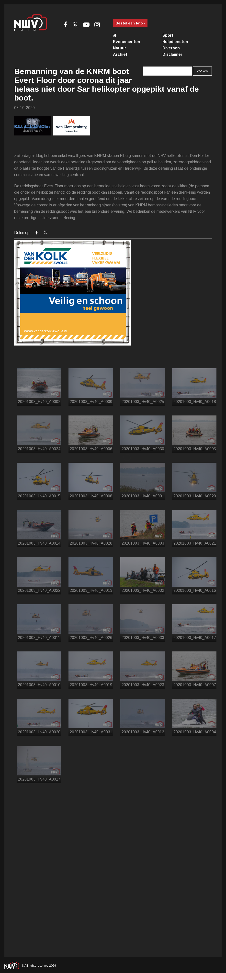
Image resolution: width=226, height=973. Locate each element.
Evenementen (126, 42)
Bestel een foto (130, 23)
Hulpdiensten (175, 42)
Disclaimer (172, 54)
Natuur (119, 48)
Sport (167, 35)
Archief (120, 54)
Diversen (171, 48)
